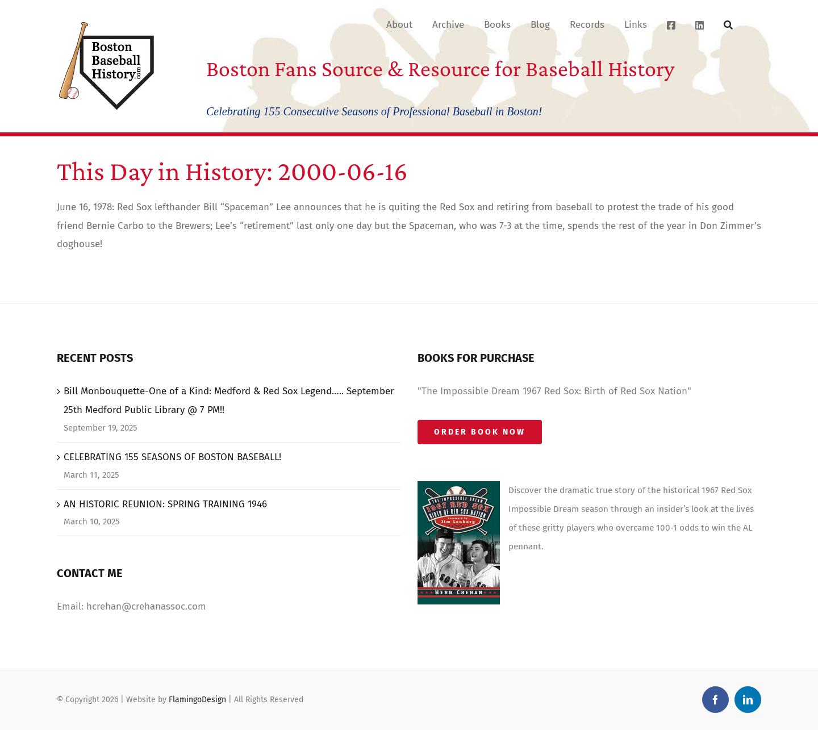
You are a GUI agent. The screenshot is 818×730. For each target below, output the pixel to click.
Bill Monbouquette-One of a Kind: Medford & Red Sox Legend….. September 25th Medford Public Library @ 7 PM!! (229, 400)
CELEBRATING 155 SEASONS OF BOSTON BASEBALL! (172, 457)
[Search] (728, 24)
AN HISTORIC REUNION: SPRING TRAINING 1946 (165, 504)
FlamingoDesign (197, 699)
